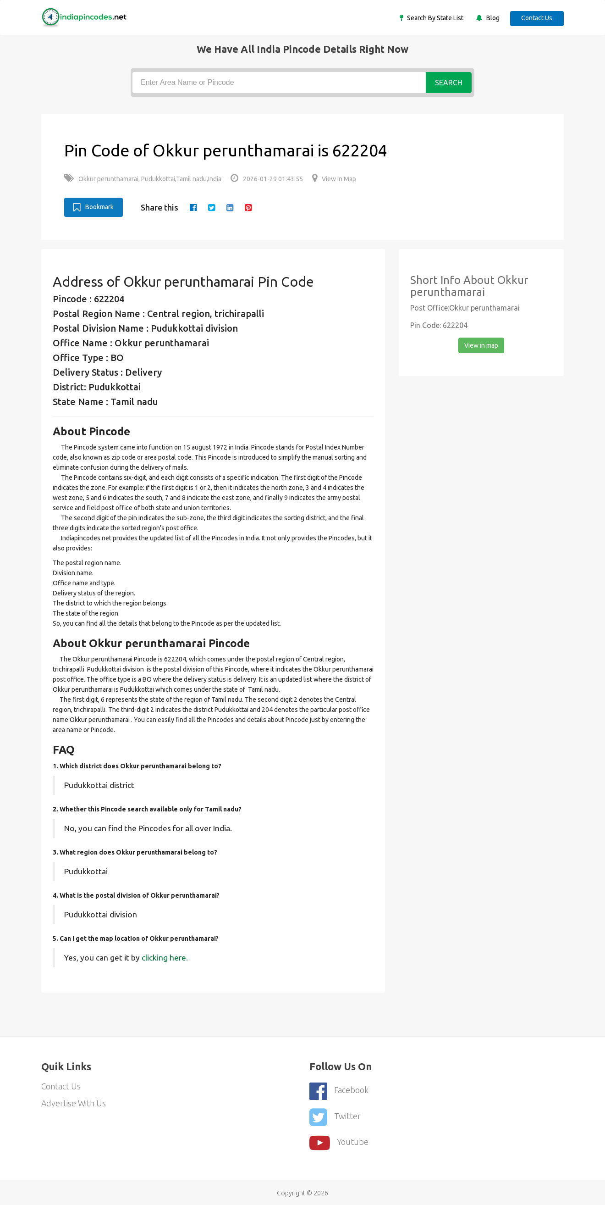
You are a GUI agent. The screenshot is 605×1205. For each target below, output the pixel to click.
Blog (491, 18)
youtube (339, 1140)
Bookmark (93, 207)
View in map (481, 345)
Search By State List (433, 18)
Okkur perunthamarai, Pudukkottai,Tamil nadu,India (142, 179)
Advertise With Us (74, 1103)
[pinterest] (248, 207)
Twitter (335, 1115)
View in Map (334, 179)
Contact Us (536, 18)
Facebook (339, 1090)
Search (448, 82)
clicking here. (165, 957)
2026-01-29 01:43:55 (267, 179)
